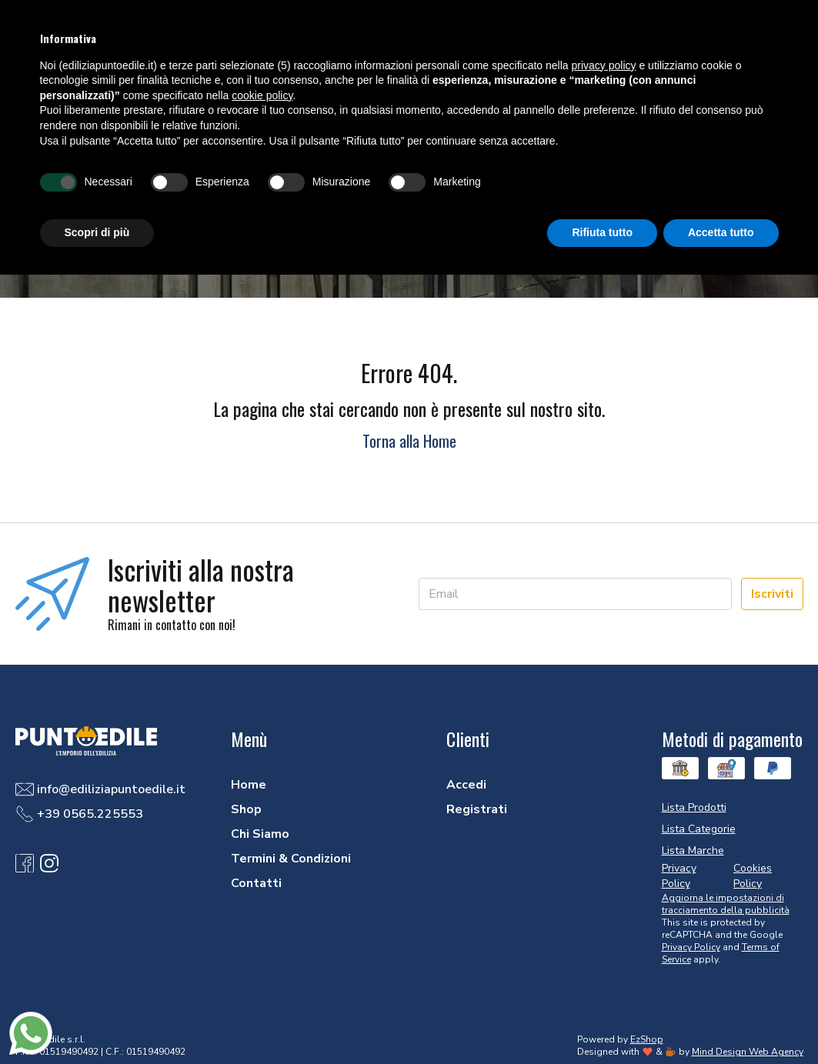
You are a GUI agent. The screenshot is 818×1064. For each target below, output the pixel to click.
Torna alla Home (409, 440)
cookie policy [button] (262, 95)
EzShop (646, 1039)
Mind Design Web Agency (747, 1052)
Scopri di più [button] (97, 232)
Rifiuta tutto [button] (602, 232)
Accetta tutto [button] (721, 232)
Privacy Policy (691, 947)
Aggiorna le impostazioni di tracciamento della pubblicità (726, 904)
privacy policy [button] (604, 65)
